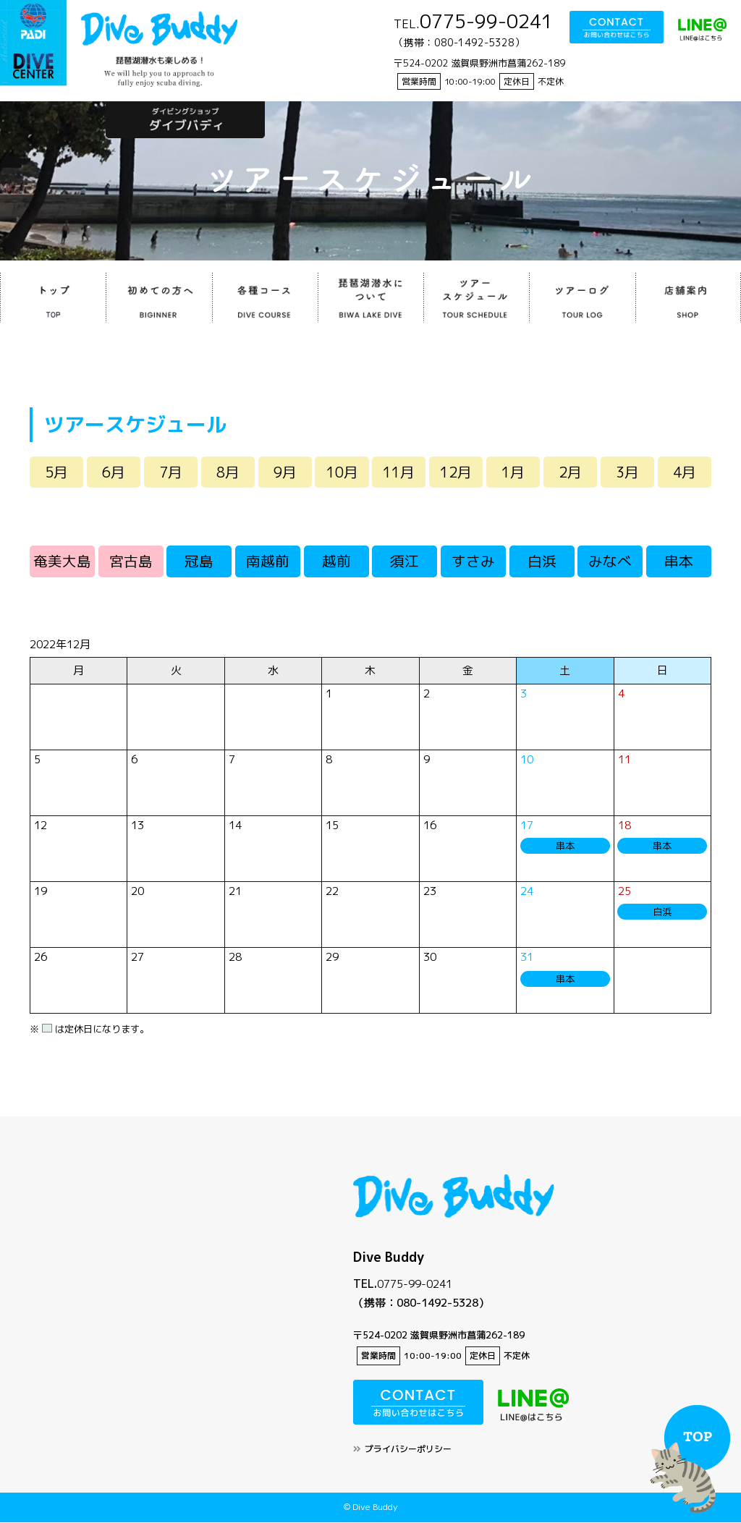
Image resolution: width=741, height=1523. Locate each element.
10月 (342, 472)
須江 (404, 562)
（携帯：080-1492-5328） (421, 1304)
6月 (113, 472)
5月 (56, 472)
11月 (399, 472)
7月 (170, 472)
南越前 (267, 562)
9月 (285, 472)
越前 (336, 562)
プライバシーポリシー (408, 1450)
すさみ (473, 562)
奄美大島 (62, 562)
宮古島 (131, 562)
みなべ (610, 562)
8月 (228, 472)
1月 (513, 472)
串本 (678, 562)
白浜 (542, 562)
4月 (684, 472)
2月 (570, 472)
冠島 (199, 562)
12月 (456, 472)
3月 (627, 472)
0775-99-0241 (414, 1284)
